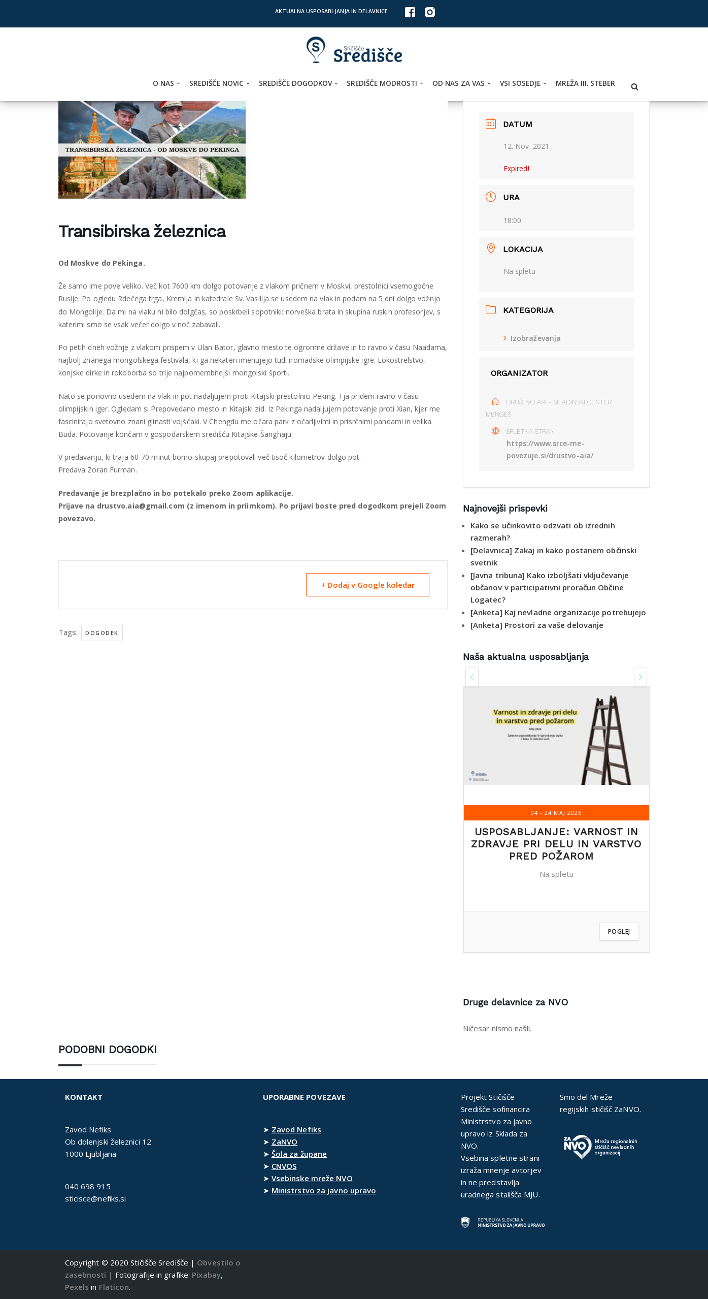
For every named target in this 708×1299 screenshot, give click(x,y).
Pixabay (206, 1275)
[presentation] (472, 677)
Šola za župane (299, 1154)
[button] (178, 83)
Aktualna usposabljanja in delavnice (331, 11)
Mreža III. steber (585, 83)
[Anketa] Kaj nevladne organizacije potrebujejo (558, 612)
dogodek (102, 633)
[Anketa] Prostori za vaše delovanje (537, 625)
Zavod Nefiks (296, 1129)
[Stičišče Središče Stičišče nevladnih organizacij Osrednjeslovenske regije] (354, 50)
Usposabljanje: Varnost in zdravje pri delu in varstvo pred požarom (556, 844)
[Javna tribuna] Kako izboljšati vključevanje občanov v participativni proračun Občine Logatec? (549, 587)
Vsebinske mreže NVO (312, 1178)
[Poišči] (634, 86)
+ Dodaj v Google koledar (368, 585)
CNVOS (284, 1166)
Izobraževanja (532, 338)
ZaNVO (285, 1141)
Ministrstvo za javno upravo (324, 1190)
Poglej (619, 931)
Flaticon (114, 1287)
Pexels (77, 1287)
